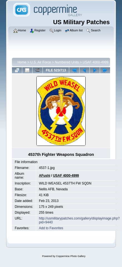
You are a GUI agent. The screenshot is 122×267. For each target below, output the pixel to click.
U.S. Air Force (40, 62)
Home (22, 62)
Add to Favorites (51, 228)
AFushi (44, 176)
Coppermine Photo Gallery (70, 256)
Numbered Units (67, 62)
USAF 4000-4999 (95, 62)
